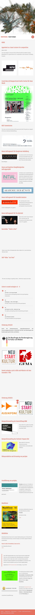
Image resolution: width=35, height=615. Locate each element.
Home (2, 611)
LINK (20, 517)
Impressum (7, 611)
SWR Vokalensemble (13, 564)
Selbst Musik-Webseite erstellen (7, 613)
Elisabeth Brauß (27, 587)
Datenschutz (14, 611)
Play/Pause (2, 290)
